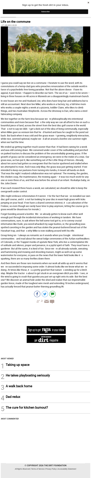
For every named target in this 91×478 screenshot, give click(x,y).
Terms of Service (37, 469)
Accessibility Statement (67, 469)
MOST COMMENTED (10, 418)
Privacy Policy (51, 469)
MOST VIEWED (7, 358)
